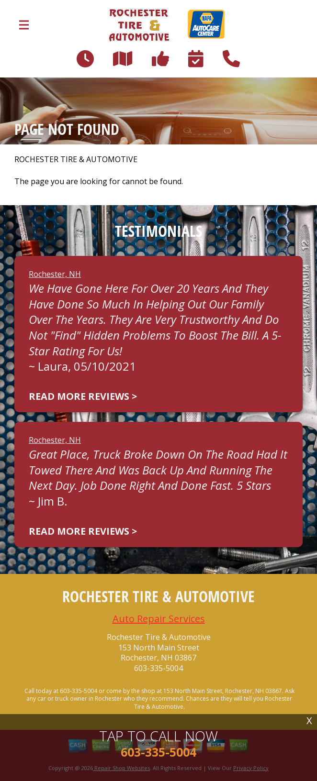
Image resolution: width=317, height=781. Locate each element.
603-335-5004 (158, 668)
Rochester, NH (55, 274)
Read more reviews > (83, 396)
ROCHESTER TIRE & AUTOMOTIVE (75, 159)
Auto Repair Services (159, 618)
